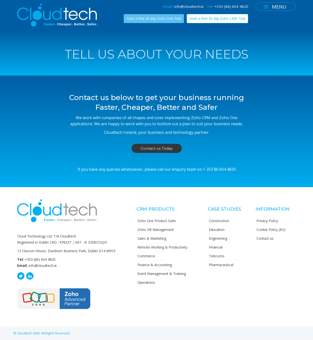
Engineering (218, 238)
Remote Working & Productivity (162, 247)
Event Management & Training (161, 273)
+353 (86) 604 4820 (231, 6)
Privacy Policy (267, 220)
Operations (146, 282)
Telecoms (216, 256)
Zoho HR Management (155, 229)
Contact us (265, 238)
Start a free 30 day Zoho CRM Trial (217, 18)
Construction (219, 220)
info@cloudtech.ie (189, 6)
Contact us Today (157, 148)
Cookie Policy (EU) (271, 229)
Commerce (146, 256)
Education (216, 229)
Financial (216, 247)
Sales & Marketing (151, 238)
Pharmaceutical (221, 264)
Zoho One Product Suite (156, 220)
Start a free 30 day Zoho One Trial (154, 18)
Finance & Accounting (154, 264)
